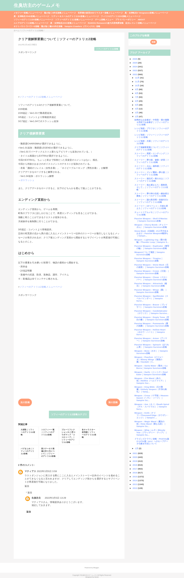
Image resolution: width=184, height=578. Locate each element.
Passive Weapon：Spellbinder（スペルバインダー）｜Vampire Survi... (151, 298)
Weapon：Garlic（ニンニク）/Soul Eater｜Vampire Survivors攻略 (151, 373)
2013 (135, 484)
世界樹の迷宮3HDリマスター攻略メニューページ (100, 13)
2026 (135, 59)
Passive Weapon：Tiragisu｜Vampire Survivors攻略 (148, 259)
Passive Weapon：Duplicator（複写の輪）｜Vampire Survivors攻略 (151, 247)
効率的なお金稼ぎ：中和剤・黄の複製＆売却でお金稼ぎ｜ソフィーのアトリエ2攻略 (151, 122)
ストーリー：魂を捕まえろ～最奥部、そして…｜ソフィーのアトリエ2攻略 (151, 187)
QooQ (96, 577)
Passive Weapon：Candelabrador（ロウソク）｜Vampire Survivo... (151, 312)
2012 (135, 488)
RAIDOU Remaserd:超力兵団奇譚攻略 (106, 23)
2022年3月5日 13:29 (55, 498)
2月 (137, 116)
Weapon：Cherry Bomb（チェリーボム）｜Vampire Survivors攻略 (151, 226)
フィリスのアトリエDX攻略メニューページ (120, 16)
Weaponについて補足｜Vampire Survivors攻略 (149, 253)
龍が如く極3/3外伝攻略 (51, 26)
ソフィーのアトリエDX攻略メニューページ (33, 19)
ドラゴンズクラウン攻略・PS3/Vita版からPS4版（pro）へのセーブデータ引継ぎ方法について (151, 441)
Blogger (96, 567)
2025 (135, 63)
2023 (135, 70)
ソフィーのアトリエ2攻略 (107, 49)
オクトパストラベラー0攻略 (26, 26)
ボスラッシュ (27, 180)
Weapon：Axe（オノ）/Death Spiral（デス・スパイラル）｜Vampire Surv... (151, 406)
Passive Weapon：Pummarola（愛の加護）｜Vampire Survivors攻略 (151, 324)
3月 (137, 112)
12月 (137, 78)
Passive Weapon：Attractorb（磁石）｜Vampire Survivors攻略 (150, 284)
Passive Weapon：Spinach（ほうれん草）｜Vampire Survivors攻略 (151, 346)
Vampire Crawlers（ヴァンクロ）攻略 (82, 26)
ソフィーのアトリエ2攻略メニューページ (74, 19)
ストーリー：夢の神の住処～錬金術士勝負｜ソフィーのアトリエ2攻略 (151, 194)
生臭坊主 (36, 498)
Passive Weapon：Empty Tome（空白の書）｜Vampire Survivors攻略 (151, 318)
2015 (135, 476)
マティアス (30, 471)
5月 (137, 105)
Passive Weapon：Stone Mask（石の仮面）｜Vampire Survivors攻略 (151, 266)
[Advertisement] (69, 72)
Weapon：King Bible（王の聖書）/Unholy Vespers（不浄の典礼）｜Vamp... (150, 389)
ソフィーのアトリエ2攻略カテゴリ (69, 414)
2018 (135, 465)
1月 (137, 448)
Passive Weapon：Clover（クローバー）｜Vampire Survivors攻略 (150, 278)
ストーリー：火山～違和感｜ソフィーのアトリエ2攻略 (151, 167)
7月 (137, 97)
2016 (135, 472)
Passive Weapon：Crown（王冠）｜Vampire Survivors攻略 (151, 272)
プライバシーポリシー (125, 19)
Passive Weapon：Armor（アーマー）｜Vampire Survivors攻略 (150, 339)
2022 (135, 74)
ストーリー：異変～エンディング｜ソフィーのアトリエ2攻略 (151, 154)
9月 (137, 89)
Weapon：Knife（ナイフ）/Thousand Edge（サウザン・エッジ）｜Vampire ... (151, 415)
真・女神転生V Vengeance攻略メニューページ (146, 13)
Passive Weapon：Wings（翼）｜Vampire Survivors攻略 (150, 291)
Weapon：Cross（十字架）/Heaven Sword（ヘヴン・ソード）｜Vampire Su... (151, 397)
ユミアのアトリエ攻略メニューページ (31, 23)
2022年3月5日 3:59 (47, 471)
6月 (137, 101)
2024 (135, 66)
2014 (135, 480)
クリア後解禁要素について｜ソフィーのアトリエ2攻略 (151, 148)
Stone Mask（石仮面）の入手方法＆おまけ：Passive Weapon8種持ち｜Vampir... (151, 233)
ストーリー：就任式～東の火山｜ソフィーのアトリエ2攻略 (151, 179)
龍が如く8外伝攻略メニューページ (60, 13)
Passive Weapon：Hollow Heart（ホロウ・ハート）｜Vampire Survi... (150, 332)
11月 (137, 81)
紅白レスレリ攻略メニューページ (141, 23)
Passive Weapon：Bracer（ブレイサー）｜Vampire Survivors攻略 (151, 306)
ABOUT (141, 19)
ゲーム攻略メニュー (104, 19)
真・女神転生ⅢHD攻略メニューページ (31, 16)
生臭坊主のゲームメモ (37, 5)
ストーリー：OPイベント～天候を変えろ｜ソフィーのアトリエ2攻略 (151, 207)
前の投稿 (113, 402)
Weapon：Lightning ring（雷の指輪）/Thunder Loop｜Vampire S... (151, 241)
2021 (135, 453)
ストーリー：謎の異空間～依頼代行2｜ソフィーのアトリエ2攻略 (151, 201)
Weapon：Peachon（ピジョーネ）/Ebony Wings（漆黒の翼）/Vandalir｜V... (148, 359)
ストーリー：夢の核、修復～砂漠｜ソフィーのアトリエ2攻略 (151, 161)
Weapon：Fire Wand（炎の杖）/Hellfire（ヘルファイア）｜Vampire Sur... (150, 380)
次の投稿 (25, 402)
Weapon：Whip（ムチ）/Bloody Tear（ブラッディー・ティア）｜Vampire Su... (150, 432)
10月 (137, 85)
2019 (135, 461)
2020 (135, 457)
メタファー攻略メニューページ (28, 13)
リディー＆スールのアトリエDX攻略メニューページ (75, 16)
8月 (137, 93)
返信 (27, 486)
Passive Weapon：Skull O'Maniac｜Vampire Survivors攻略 (151, 219)
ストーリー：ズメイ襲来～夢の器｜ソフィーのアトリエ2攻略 (151, 173)
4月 (137, 109)
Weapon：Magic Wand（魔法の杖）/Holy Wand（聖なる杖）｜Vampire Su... (150, 423)
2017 (135, 469)
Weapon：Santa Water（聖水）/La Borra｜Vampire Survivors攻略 (151, 367)
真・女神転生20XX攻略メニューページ (68, 23)
